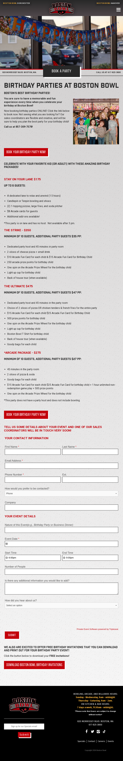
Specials (81, 741)
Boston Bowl (16, 3)
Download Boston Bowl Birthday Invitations (34, 665)
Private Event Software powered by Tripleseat (97, 629)
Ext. (64, 474)
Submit (24, 734)
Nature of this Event (39, 525)
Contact (91, 741)
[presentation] (29, 619)
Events (111, 741)
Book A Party (61, 71)
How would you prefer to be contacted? (27, 488)
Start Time (10, 552)
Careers (101, 741)
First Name (12, 446)
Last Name (69, 446)
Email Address (14, 460)
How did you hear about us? (21, 600)
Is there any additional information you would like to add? (37, 580)
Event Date (12, 538)
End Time (67, 552)
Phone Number (14, 474)
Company (10, 502)
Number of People (15, 566)
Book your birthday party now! (26, 152)
